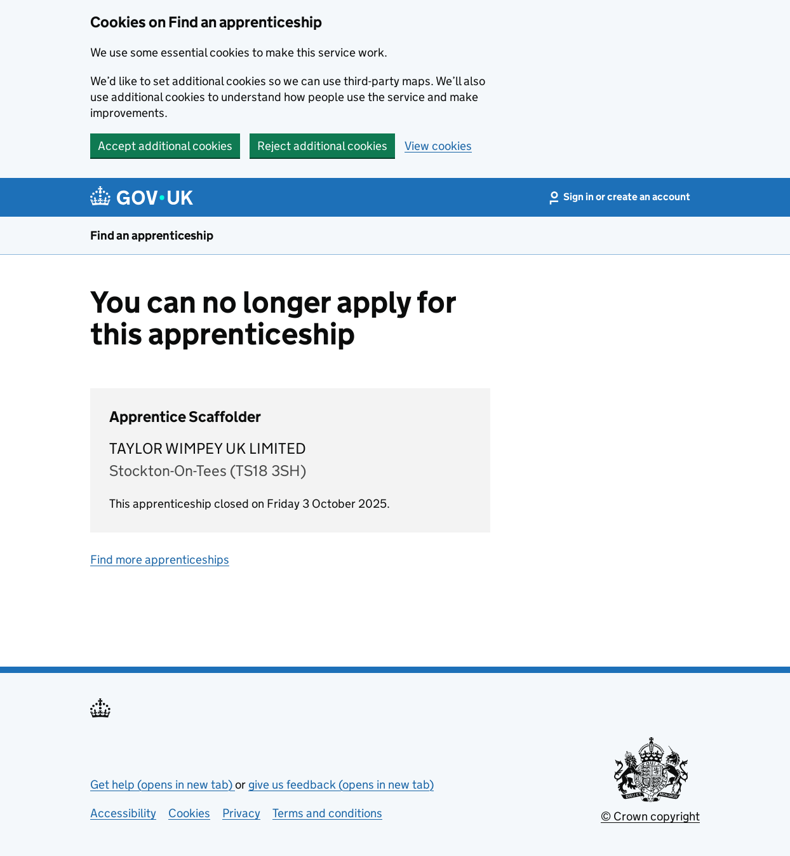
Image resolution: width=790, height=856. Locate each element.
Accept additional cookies (165, 146)
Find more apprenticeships (159, 559)
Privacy (241, 813)
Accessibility (123, 813)
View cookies (438, 146)
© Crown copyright (650, 816)
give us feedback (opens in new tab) (341, 784)
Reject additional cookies (322, 146)
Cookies (189, 813)
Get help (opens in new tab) (162, 784)
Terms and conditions (327, 813)
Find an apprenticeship (151, 235)
